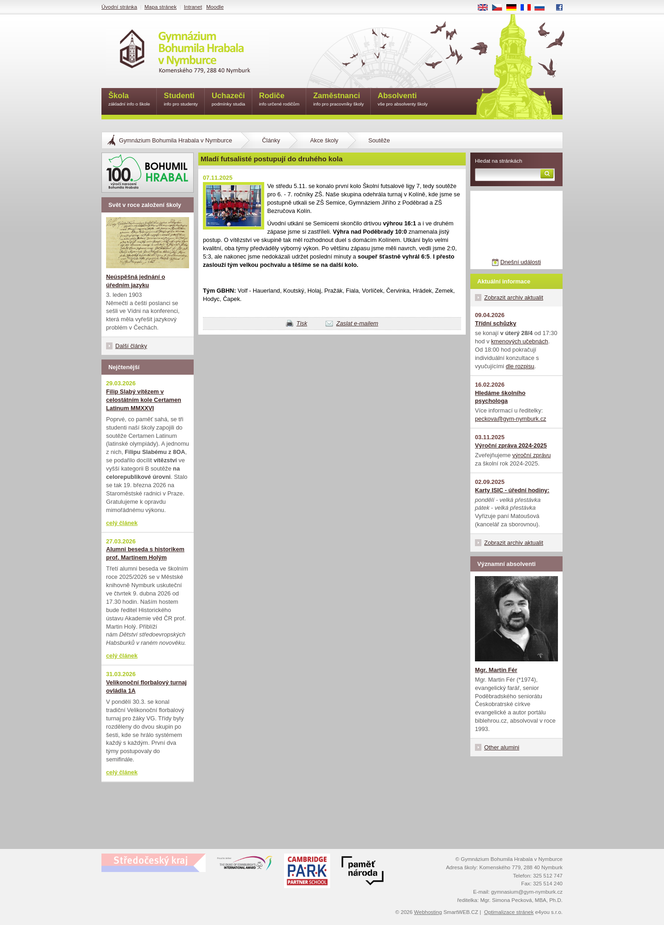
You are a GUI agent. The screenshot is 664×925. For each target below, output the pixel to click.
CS (500, 8)
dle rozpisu (520, 366)
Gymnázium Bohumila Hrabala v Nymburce (175, 140)
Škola (129, 99)
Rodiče (279, 99)
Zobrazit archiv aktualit (513, 297)
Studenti (181, 99)
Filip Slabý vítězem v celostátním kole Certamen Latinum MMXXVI (143, 400)
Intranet (193, 7)
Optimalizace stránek (509, 912)
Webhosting (428, 912)
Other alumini (501, 747)
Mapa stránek (160, 7)
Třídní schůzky (495, 323)
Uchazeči (228, 99)
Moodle (215, 7)
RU (543, 8)
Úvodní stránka (119, 7)
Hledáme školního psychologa (500, 397)
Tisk (301, 323)
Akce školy (324, 140)
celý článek (121, 522)
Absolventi (403, 99)
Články (271, 140)
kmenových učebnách (519, 341)
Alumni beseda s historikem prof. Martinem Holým (145, 553)
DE (514, 8)
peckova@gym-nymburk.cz (510, 418)
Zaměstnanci (338, 99)
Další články (131, 345)
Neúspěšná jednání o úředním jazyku (135, 281)
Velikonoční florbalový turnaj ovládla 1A (146, 686)
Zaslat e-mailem (357, 323)
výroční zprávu (531, 455)
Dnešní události (520, 262)
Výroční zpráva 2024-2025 (511, 445)
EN (486, 8)
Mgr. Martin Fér (496, 669)
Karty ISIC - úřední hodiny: (512, 490)
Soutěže (379, 140)
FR (528, 8)
